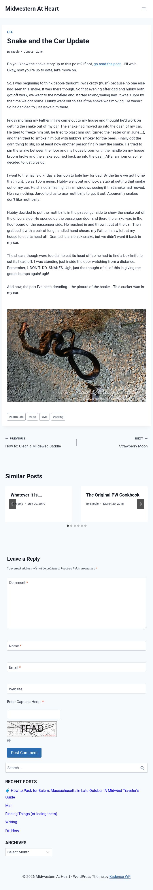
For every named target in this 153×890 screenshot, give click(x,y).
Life (10, 32)
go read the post (107, 64)
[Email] (76, 667)
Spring (58, 416)
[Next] (140, 504)
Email (15, 667)
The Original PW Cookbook (113, 495)
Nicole (15, 51)
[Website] (76, 688)
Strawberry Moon (114, 441)
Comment (18, 582)
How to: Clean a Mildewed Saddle (39, 441)
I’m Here (12, 830)
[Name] (76, 646)
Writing (11, 822)
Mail (8, 805)
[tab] (68, 526)
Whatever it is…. (26, 495)
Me (44, 416)
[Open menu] (144, 8)
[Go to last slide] (12, 504)
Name (15, 646)
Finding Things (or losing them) (31, 814)
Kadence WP (120, 876)
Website (16, 689)
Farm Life (16, 416)
